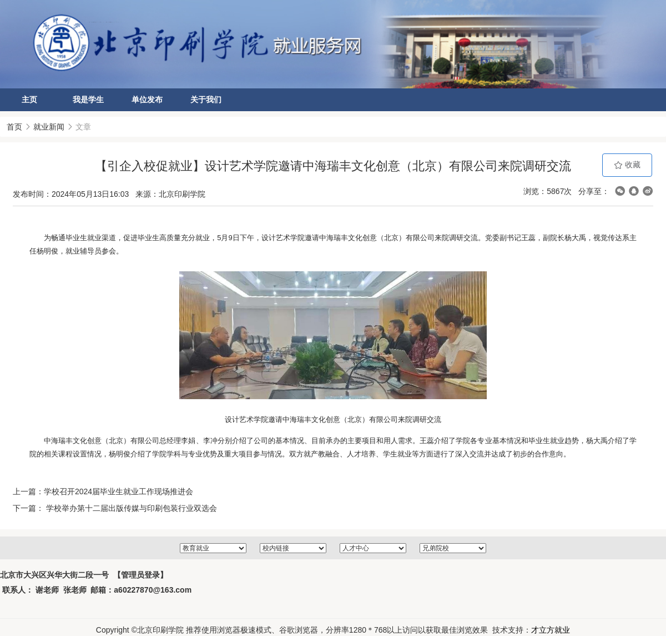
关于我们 (205, 99)
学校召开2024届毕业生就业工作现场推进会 (118, 491)
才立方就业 (550, 629)
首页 (14, 126)
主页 (29, 99)
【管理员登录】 (140, 574)
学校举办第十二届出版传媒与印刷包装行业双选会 (130, 508)
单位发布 (147, 99)
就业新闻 (48, 126)
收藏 (627, 165)
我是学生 (88, 99)
